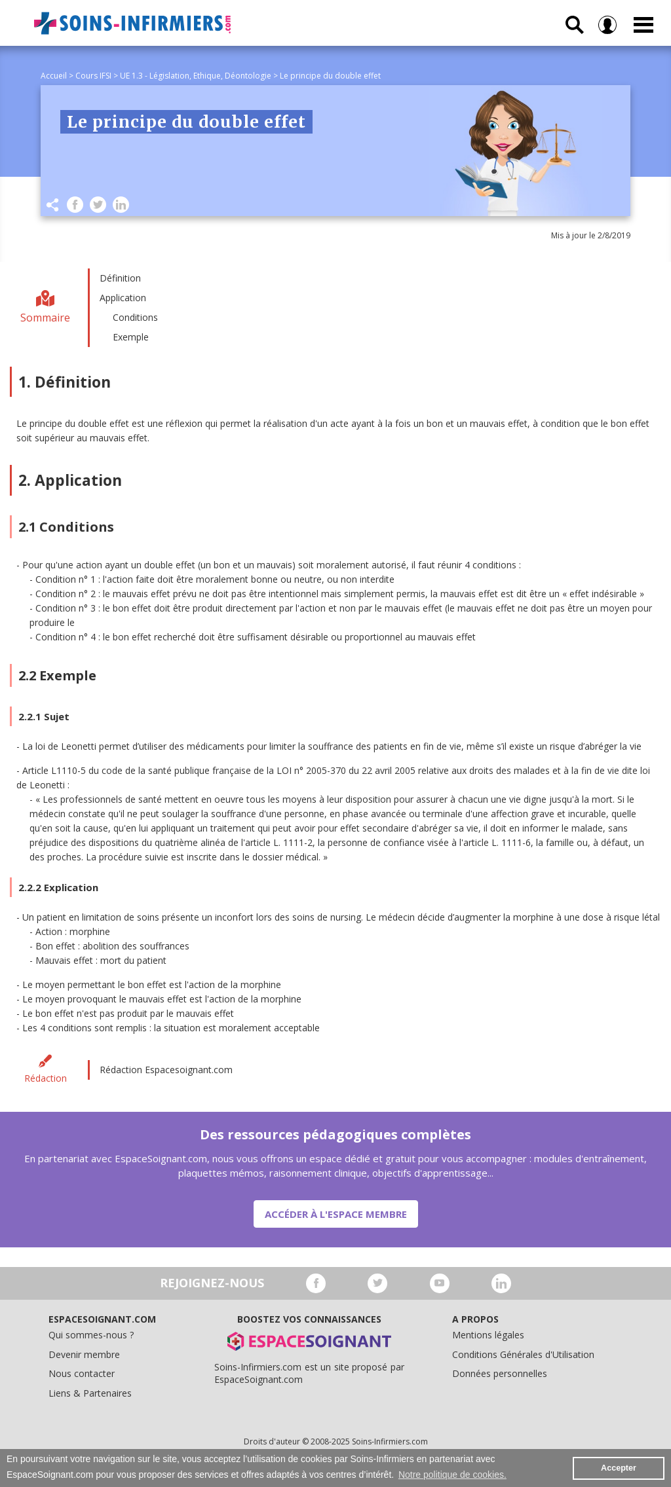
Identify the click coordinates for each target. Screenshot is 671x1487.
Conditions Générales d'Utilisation (523, 1354)
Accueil (54, 75)
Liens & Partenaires (90, 1393)
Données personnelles (499, 1373)
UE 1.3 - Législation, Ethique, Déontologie (195, 75)
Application (123, 297)
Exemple (131, 337)
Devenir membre (84, 1354)
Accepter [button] (618, 1468)
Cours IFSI (93, 75)
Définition (120, 278)
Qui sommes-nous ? (91, 1335)
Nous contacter (81, 1373)
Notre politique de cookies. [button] (452, 1474)
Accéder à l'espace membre (336, 1214)
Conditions (135, 317)
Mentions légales (488, 1335)
